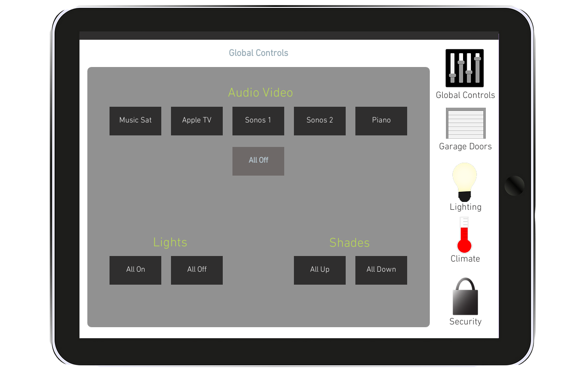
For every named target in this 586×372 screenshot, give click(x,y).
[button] (258, 53)
